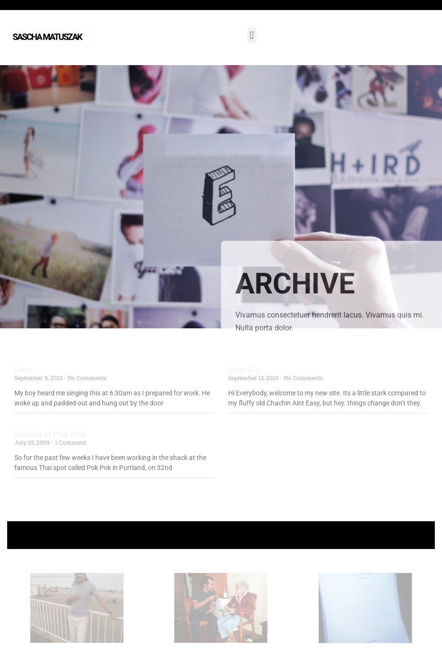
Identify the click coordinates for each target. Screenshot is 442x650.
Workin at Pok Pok (50, 434)
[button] (251, 35)
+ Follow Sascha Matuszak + (221, 535)
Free (23, 370)
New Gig (244, 370)
